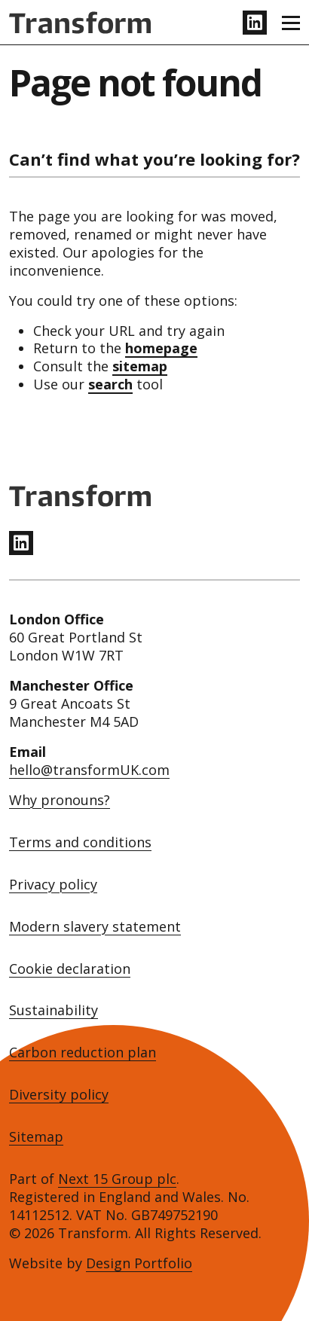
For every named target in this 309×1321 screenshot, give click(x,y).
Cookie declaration (69, 969)
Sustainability (53, 1010)
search (110, 384)
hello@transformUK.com (89, 770)
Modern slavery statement (95, 926)
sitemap (139, 366)
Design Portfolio (139, 1263)
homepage (161, 348)
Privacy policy (53, 884)
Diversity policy (59, 1094)
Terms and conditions (80, 842)
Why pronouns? (59, 800)
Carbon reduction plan (82, 1052)
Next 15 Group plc (117, 1179)
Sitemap (36, 1137)
